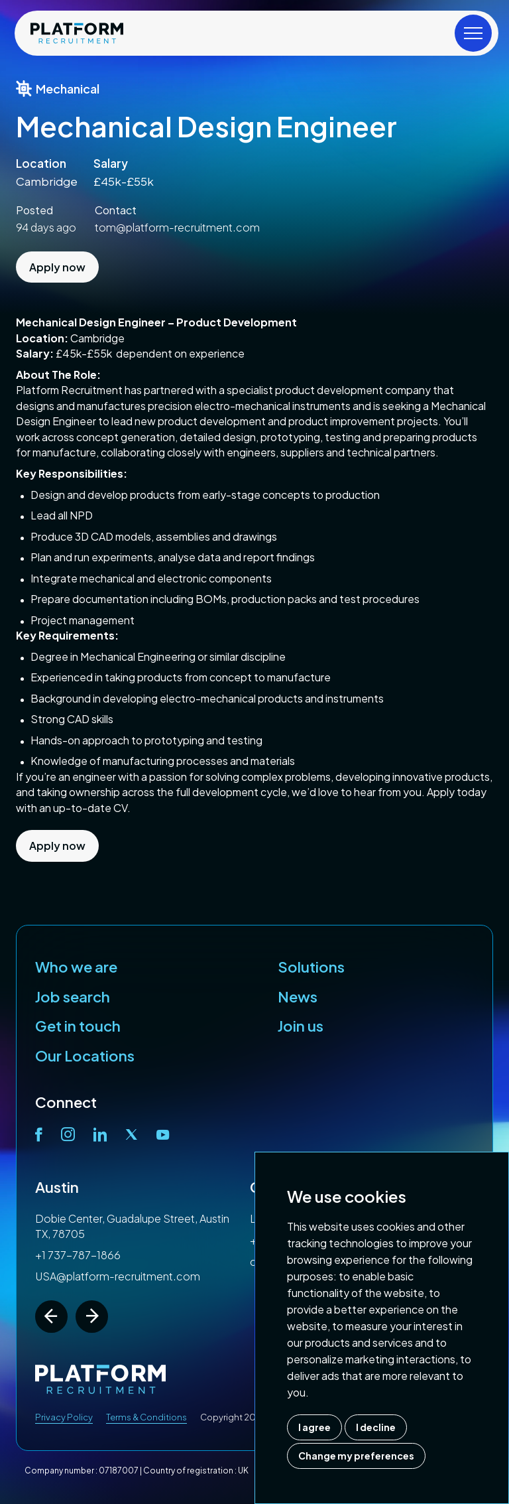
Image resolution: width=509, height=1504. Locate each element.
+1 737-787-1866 (78, 1255)
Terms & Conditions (146, 1417)
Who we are (76, 966)
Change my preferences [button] (356, 1456)
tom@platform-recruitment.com (177, 227)
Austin (57, 1187)
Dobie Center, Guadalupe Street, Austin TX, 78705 (132, 1225)
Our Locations (85, 1055)
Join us (300, 1025)
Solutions (311, 966)
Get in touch (78, 1025)
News (297, 996)
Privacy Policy (64, 1417)
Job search (72, 996)
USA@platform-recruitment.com (117, 1276)
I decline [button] (376, 1427)
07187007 (119, 1470)
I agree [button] (314, 1427)
